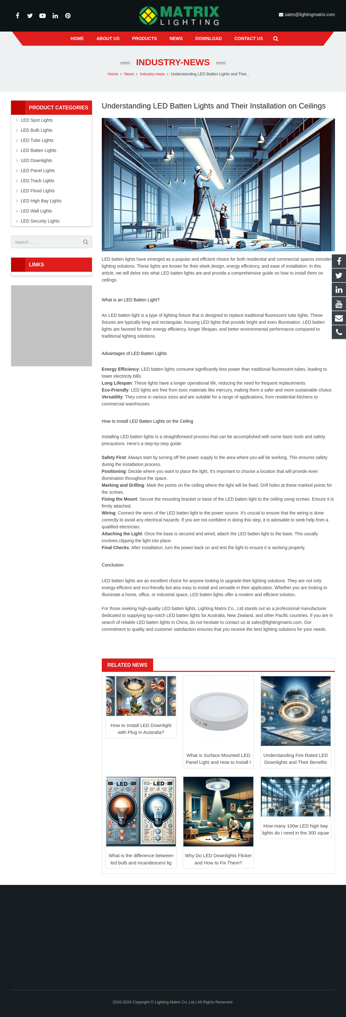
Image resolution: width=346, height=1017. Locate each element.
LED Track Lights (38, 180)
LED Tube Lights (37, 140)
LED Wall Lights (36, 210)
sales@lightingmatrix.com (309, 14)
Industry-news (173, 62)
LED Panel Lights (38, 170)
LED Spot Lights (37, 120)
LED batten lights (177, 273)
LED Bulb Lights (36, 130)
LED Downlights (36, 160)
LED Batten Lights (38, 150)
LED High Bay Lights (41, 200)
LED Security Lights (40, 221)
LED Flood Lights (38, 190)
